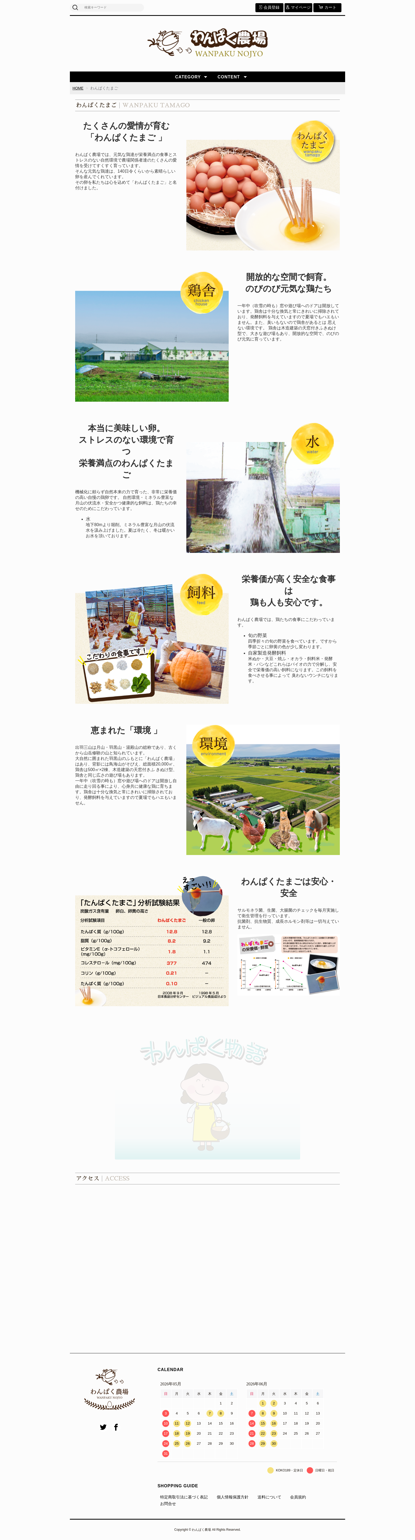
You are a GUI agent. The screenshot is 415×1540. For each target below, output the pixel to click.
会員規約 (298, 1497)
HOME (78, 88)
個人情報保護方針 (233, 1497)
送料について (269, 1497)
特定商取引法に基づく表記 (184, 1497)
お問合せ (168, 1504)
